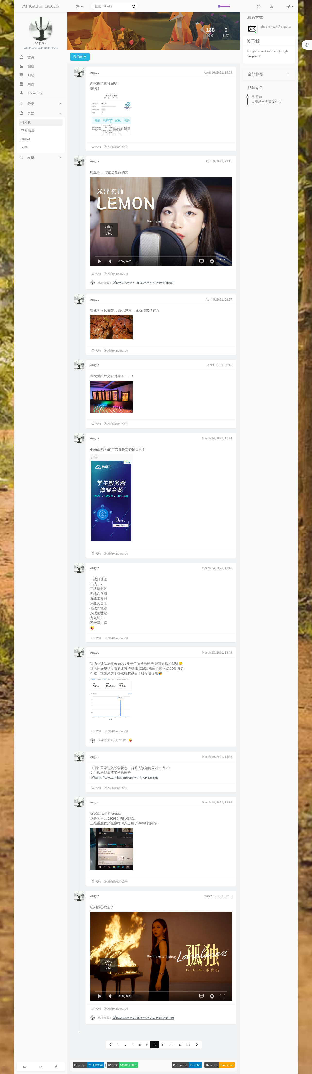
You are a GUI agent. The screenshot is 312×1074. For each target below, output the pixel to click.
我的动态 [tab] (80, 57)
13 (180, 1045)
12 (171, 1045)
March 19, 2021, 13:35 (217, 756)
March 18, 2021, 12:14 (217, 802)
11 (163, 1045)
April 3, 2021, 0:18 (219, 365)
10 (154, 1045)
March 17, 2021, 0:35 (218, 896)
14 (188, 1045)
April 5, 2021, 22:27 (219, 299)
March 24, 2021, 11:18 (217, 568)
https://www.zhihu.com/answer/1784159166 (124, 777)
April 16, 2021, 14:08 (218, 72)
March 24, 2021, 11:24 (217, 438)
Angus (94, 72)
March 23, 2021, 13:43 (217, 652)
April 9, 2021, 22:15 (219, 161)
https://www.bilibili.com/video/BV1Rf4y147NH (143, 1017)
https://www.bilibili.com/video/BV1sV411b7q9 (143, 283)
